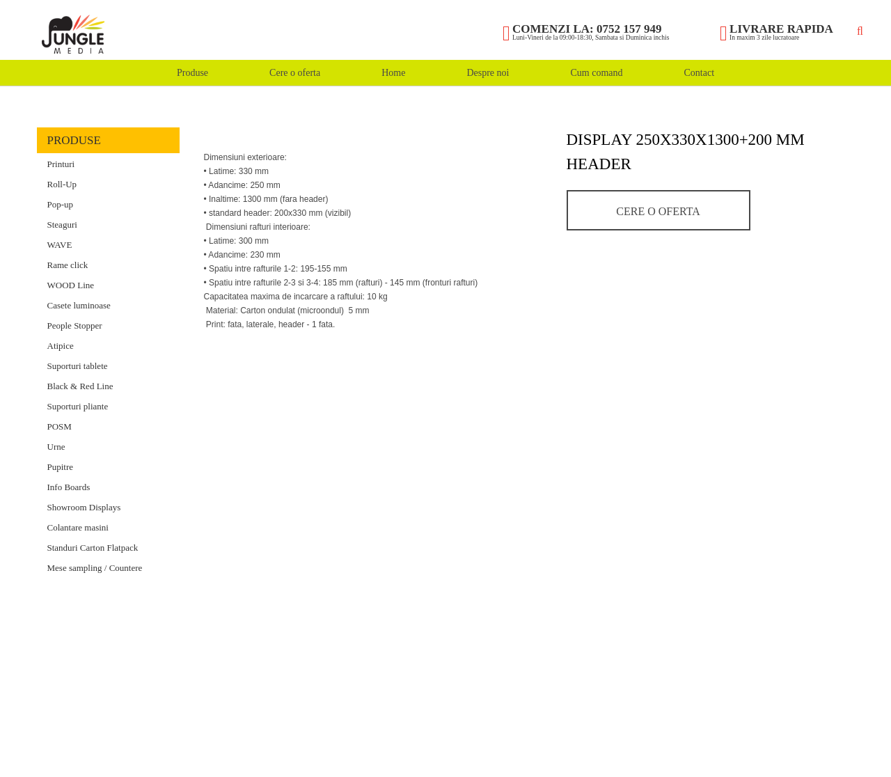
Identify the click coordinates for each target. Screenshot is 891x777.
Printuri (61, 164)
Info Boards (68, 487)
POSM (59, 426)
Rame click (67, 265)
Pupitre (60, 467)
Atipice (60, 345)
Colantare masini (78, 527)
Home (393, 73)
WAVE (59, 245)
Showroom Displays (84, 507)
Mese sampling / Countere (95, 568)
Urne (56, 446)
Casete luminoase (79, 305)
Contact (699, 73)
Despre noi (487, 73)
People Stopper (74, 325)
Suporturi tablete (77, 366)
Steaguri (62, 224)
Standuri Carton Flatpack (93, 547)
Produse (192, 73)
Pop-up (60, 204)
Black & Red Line (80, 386)
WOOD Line (71, 285)
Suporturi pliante (78, 406)
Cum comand (596, 73)
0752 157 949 (629, 29)
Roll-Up (62, 184)
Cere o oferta (294, 73)
